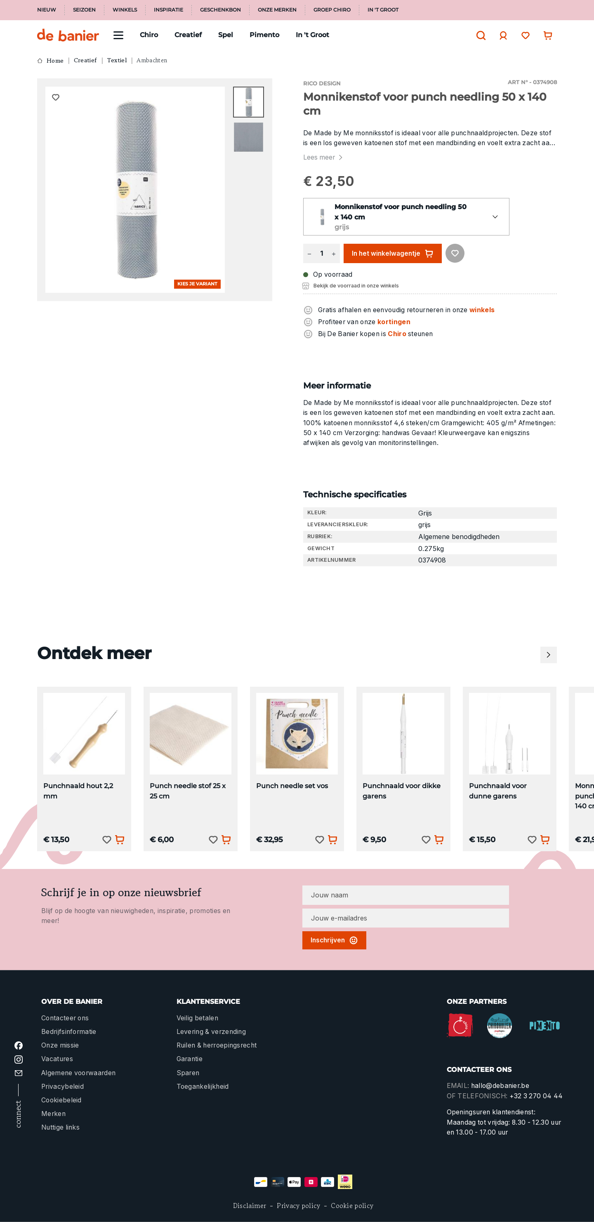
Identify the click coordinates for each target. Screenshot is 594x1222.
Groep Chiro (332, 10)
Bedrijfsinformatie (69, 1032)
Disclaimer (249, 1205)
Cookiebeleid (61, 1100)
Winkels (125, 10)
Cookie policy (352, 1205)
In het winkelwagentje (393, 253)
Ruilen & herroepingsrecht (217, 1045)
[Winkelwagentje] (546, 35)
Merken (53, 1114)
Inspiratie (168, 10)
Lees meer (323, 157)
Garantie (190, 1059)
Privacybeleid (62, 1086)
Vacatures (57, 1059)
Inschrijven (334, 940)
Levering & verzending (211, 1032)
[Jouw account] (501, 35)
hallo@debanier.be (500, 1086)
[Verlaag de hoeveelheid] (309, 253)
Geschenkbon (220, 10)
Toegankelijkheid (203, 1086)
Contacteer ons (65, 1018)
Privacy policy (298, 1205)
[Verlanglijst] (523, 35)
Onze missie (60, 1045)
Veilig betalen (197, 1018)
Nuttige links (60, 1127)
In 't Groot (383, 10)
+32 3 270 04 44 (536, 1096)
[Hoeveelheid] (321, 253)
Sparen (188, 1073)
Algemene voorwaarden (78, 1073)
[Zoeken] (479, 35)
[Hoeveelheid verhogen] (334, 253)
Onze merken (277, 10)
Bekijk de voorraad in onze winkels (356, 286)
